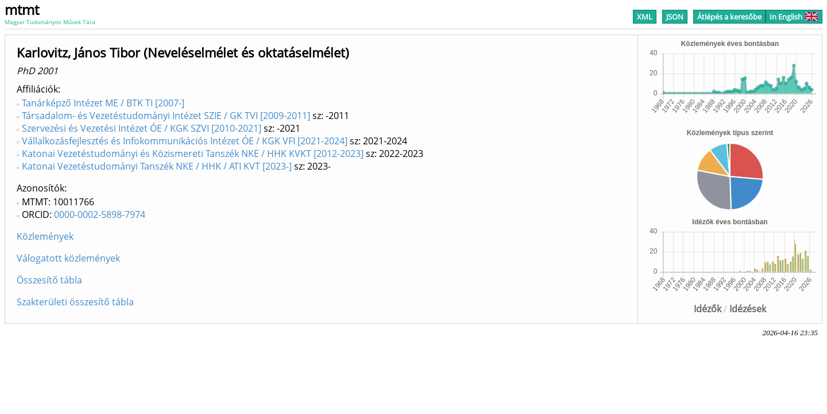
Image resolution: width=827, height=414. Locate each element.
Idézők (707, 308)
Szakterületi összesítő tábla (75, 302)
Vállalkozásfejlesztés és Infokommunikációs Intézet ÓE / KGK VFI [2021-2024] (184, 141)
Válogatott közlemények (68, 258)
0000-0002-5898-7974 (99, 214)
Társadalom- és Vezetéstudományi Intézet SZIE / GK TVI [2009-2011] (166, 115)
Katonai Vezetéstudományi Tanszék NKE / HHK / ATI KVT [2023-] (157, 166)
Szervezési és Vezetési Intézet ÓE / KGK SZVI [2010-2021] (141, 128)
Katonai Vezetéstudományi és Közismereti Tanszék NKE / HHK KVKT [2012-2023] (193, 153)
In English (794, 17)
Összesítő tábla (49, 280)
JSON (674, 17)
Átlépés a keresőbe (729, 17)
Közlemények (45, 236)
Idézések (747, 308)
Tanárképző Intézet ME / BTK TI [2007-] (103, 103)
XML (644, 17)
